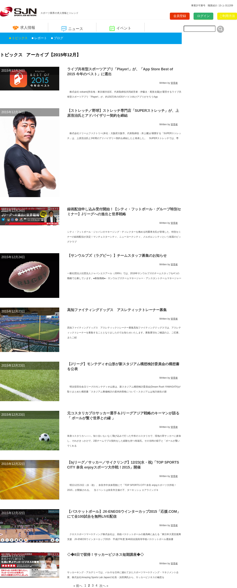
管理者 (174, 83)
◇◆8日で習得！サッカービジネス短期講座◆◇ (105, 555)
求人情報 (24, 27)
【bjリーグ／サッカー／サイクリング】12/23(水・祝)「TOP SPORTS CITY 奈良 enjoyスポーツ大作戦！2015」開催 (123, 464)
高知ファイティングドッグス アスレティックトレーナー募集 (117, 310)
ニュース (72, 29)
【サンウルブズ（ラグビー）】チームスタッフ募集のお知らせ (117, 256)
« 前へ (77, 585)
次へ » (103, 585)
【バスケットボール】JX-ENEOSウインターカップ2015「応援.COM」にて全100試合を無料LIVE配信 (124, 514)
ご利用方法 (227, 16)
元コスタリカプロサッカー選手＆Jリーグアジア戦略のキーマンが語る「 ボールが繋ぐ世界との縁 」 (123, 415)
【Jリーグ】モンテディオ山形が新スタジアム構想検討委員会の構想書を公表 (123, 366)
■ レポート (39, 38)
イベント (120, 28)
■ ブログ (57, 38)
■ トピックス (18, 38)
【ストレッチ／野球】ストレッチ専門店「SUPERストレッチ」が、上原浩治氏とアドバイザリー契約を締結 (123, 113)
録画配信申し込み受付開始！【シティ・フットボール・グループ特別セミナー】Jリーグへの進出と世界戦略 (124, 211)
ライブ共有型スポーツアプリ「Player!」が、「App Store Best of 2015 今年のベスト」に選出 (120, 71)
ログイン (203, 16)
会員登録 (179, 16)
